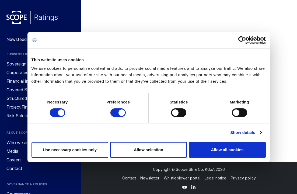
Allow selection (148, 149)
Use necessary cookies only (70, 149)
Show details (242, 132)
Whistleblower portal (182, 178)
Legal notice (215, 178)
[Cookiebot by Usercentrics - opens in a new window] (242, 40)
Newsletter (149, 178)
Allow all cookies (227, 149)
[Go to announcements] (32, 17)
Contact (129, 178)
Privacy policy (243, 178)
